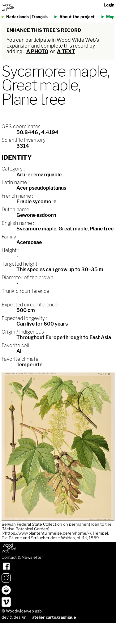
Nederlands (17, 17)
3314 (22, 146)
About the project (77, 17)
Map (110, 17)
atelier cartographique (54, 617)
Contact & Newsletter (22, 557)
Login (109, 5)
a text (66, 51)
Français (40, 17)
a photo (37, 51)
